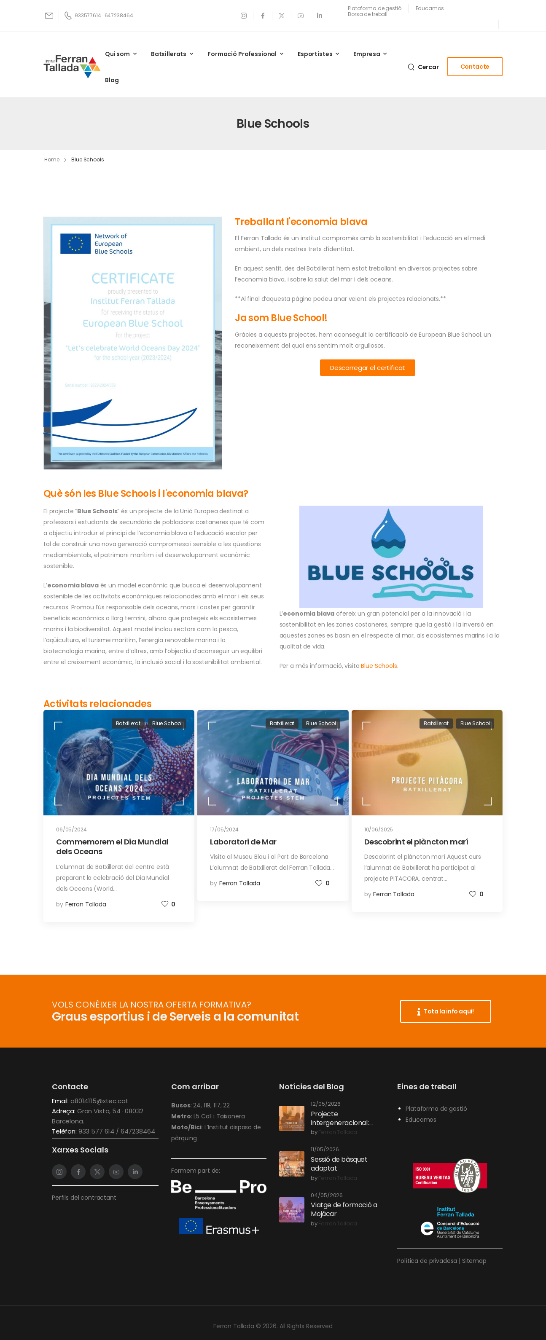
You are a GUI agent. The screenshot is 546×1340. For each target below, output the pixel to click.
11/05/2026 (325, 1149)
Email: (60, 1100)
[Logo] (72, 67)
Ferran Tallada (85, 904)
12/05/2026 (326, 1104)
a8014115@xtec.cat (99, 1100)
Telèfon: (65, 1131)
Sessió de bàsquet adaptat (339, 1164)
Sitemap (474, 1261)
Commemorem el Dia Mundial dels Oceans (112, 846)
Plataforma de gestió (436, 1108)
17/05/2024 (224, 829)
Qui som (117, 54)
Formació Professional (242, 54)
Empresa (366, 54)
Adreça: (64, 1111)
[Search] (423, 67)
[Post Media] (118, 763)
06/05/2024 (71, 829)
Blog (111, 80)
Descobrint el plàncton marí (416, 841)
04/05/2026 (327, 1195)
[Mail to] (50, 15)
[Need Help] (374, 8)
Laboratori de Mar (243, 841)
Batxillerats (168, 54)
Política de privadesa (427, 1261)
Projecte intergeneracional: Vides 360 (339, 1122)
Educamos (421, 1119)
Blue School (167, 723)
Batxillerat (128, 723)
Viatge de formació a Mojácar (344, 1209)
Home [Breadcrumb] (51, 159)
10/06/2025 (378, 829)
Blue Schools (379, 666)
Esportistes (315, 54)
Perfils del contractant (84, 1197)
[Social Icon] (244, 15)
